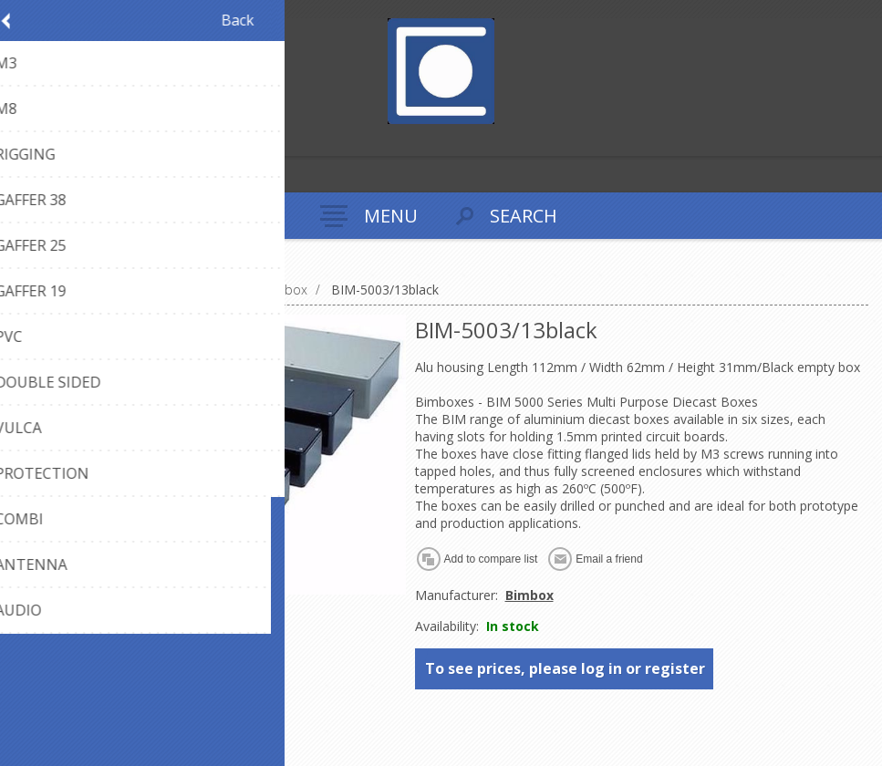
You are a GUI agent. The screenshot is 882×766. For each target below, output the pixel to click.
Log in (53, 140)
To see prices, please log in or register (565, 668)
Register (18, 140)
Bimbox (529, 595)
